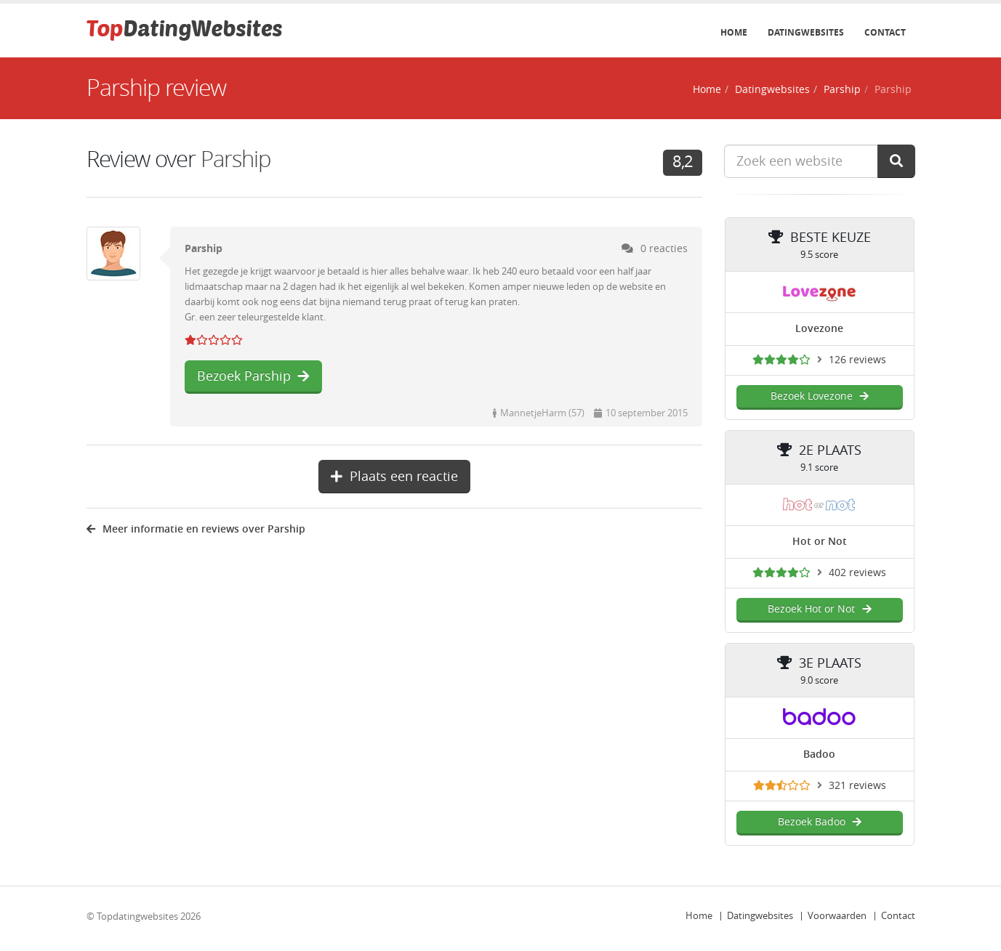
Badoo (819, 754)
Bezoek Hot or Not (819, 609)
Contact (885, 33)
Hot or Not (819, 541)
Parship (842, 90)
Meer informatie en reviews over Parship (196, 529)
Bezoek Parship (253, 376)
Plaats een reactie (394, 477)
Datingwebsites (806, 33)
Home (733, 33)
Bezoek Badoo (819, 822)
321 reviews (857, 786)
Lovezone (819, 329)
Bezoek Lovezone (820, 396)
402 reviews (857, 573)
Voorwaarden (837, 915)
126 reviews (857, 360)
